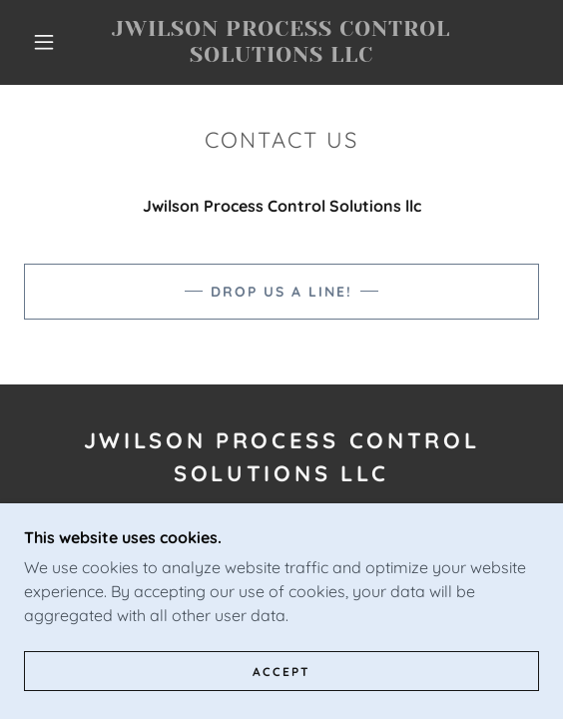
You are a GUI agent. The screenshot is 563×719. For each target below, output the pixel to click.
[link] (282, 42)
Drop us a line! (281, 292)
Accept (281, 671)
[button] (50, 42)
